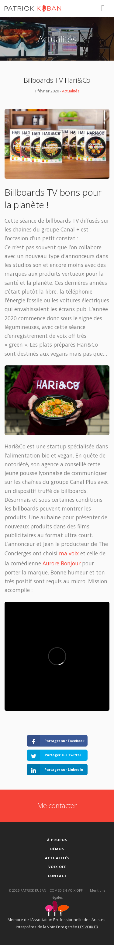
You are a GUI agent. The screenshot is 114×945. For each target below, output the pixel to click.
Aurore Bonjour (62, 563)
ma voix (69, 553)
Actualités (71, 91)
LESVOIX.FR (88, 927)
